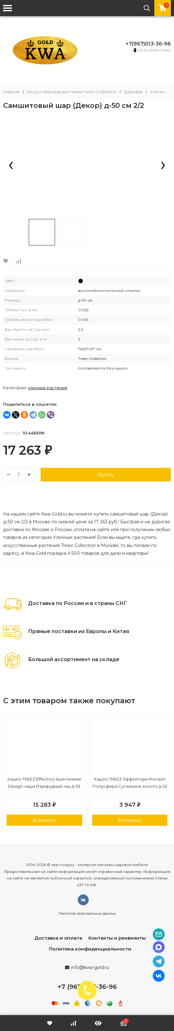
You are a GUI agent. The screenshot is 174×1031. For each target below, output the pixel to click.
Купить (106, 474)
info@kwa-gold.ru (90, 967)
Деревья (133, 92)
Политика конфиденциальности (90, 949)
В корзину (44, 820)
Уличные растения (47, 387)
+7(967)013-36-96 (148, 44)
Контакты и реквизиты (117, 938)
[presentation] (11, 166)
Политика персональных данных (87, 913)
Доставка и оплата (58, 938)
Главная (11, 92)
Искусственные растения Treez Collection (72, 92)
